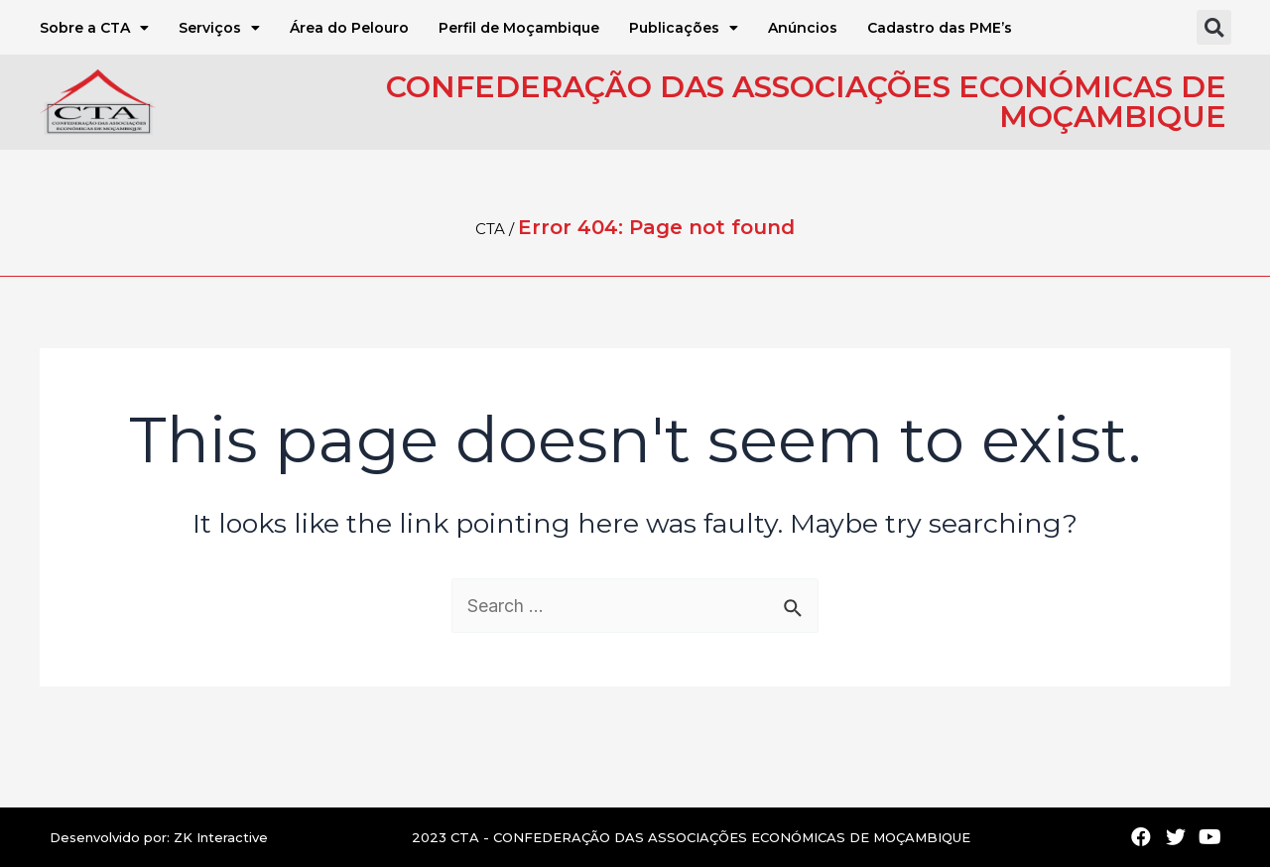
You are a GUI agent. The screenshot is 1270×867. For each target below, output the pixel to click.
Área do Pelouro (349, 28)
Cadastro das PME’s (939, 28)
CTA (490, 228)
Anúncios (802, 28)
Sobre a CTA (94, 28)
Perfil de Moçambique (519, 28)
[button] (1214, 27)
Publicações (683, 28)
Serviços (219, 28)
